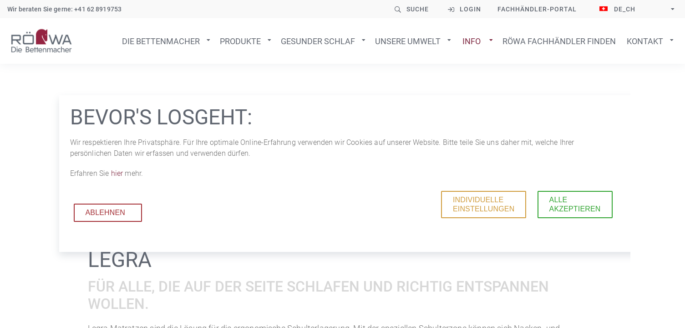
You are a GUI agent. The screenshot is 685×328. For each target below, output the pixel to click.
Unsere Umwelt (408, 41)
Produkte (240, 41)
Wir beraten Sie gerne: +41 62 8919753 (64, 9)
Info (471, 41)
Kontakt (645, 41)
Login (470, 9)
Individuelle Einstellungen (483, 204)
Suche (417, 9)
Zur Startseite (41, 41)
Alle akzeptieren (575, 204)
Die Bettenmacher (161, 41)
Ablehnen (106, 212)
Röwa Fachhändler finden (559, 41)
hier (118, 173)
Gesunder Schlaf (318, 41)
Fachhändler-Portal (537, 9)
